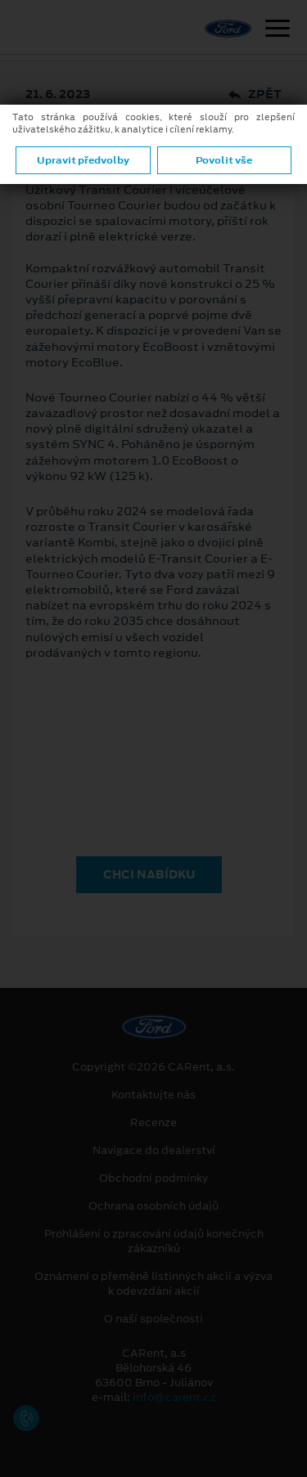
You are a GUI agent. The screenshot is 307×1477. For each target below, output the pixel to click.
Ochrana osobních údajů (153, 1206)
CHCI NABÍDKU (149, 874)
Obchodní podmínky (153, 1178)
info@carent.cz (174, 1397)
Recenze (153, 1123)
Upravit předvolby (83, 160)
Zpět (255, 94)
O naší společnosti (153, 1319)
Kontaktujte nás (153, 1095)
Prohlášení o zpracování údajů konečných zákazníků (154, 1241)
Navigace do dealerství (154, 1150)
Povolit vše (224, 160)
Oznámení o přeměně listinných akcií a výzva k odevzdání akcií (153, 1284)
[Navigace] (277, 30)
